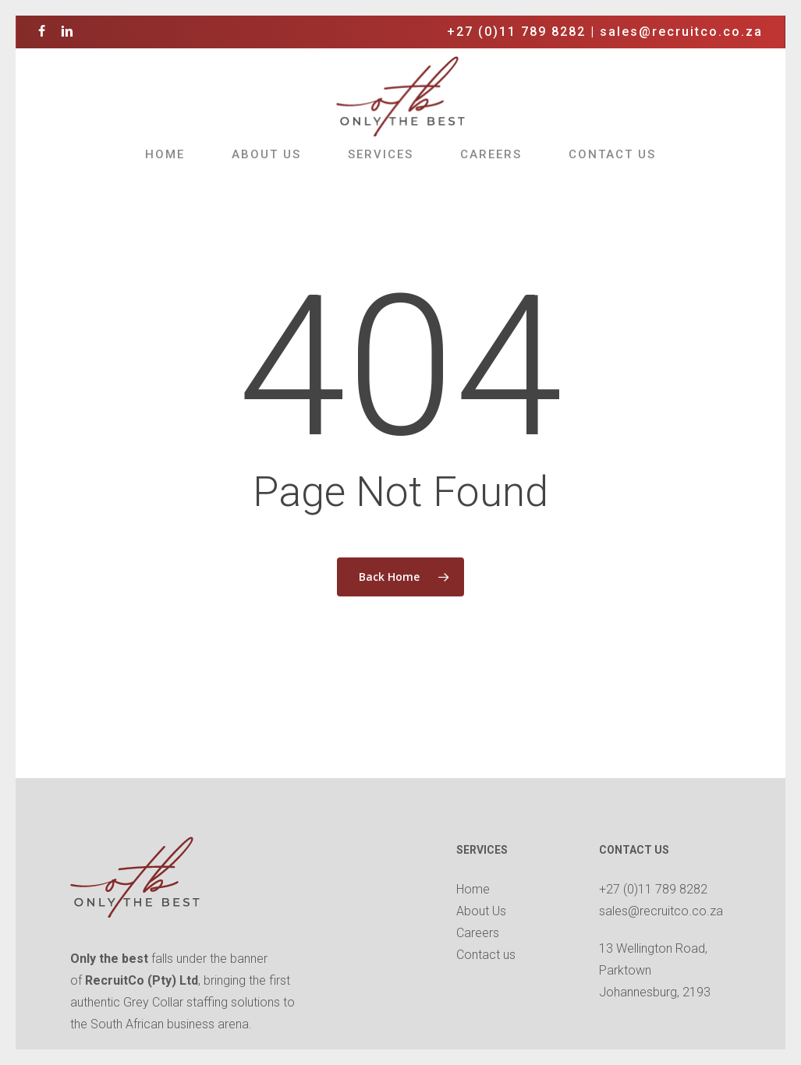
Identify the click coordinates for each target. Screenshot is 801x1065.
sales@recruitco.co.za (681, 31)
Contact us (486, 954)
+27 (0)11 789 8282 (516, 31)
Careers (477, 932)
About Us (481, 911)
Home (473, 889)
